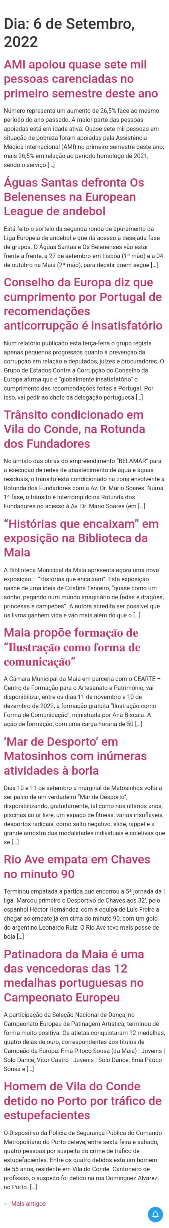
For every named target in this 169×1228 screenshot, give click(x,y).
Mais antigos (25, 1203)
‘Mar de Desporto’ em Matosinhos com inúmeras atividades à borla (75, 756)
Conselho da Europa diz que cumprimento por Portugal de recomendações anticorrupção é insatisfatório (83, 304)
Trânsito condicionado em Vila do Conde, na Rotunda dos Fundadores (74, 429)
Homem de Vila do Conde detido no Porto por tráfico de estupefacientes (83, 1100)
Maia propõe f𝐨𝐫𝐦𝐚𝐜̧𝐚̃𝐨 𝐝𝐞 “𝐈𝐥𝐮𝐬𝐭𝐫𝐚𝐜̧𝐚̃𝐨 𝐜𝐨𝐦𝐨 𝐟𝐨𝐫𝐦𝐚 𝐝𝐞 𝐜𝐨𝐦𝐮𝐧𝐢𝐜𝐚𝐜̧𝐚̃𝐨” (72, 647)
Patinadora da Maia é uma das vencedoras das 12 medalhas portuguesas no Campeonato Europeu (74, 976)
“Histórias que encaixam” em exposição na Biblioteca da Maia (81, 538)
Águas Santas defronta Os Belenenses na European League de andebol (74, 197)
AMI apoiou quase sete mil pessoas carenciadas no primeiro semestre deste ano (81, 78)
